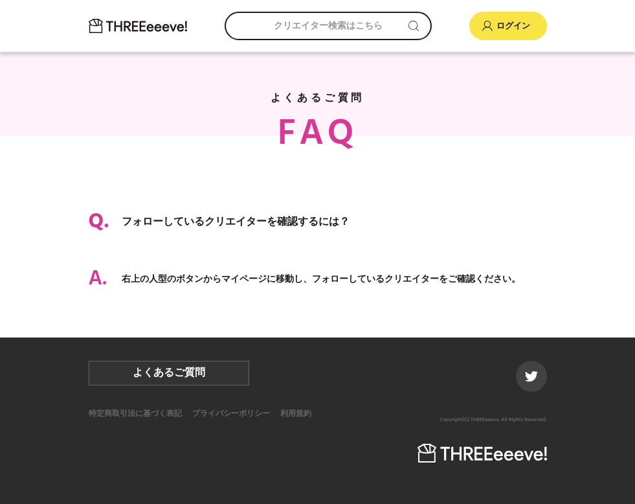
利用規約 (295, 413)
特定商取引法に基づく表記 (135, 413)
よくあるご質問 (169, 373)
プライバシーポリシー (231, 413)
